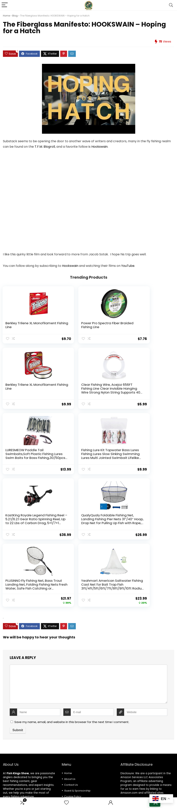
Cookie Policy (72, 728)
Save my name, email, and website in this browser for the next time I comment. (71, 654)
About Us (69, 711)
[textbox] (88, 765)
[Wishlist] (66, 802)
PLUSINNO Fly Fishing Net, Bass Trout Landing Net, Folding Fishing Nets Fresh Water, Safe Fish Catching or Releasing (144, 455)
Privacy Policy (72, 734)
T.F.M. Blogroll (45, 146)
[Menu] (4, 5)
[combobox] (88, 765)
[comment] (88, 616)
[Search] (171, 5)
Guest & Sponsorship (77, 723)
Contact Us (71, 717)
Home (6, 15)
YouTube (127, 266)
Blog (15, 15)
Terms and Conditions (78, 740)
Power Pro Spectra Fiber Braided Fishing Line (84, 325)
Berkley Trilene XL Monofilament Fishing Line (27, 325)
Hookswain (99, 146)
